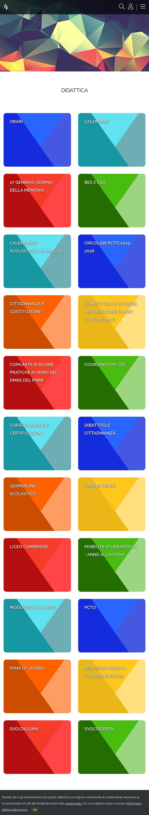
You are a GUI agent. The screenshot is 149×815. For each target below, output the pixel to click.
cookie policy (73, 803)
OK (35, 809)
